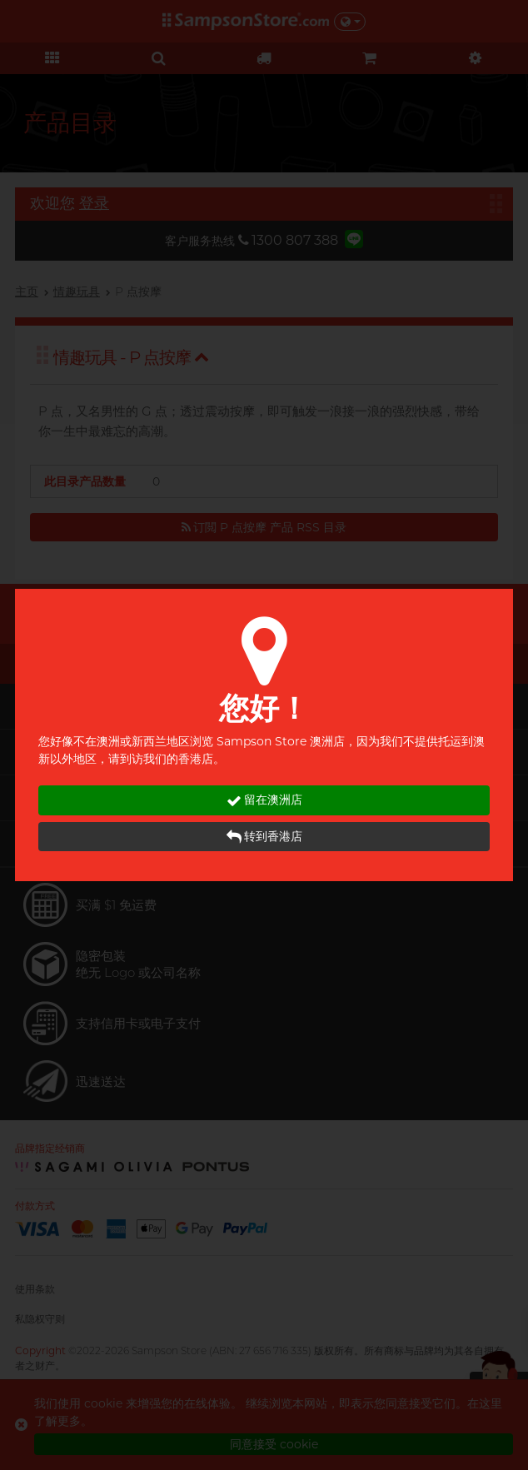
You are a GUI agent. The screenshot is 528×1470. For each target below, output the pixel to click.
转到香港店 (264, 837)
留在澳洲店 (264, 800)
